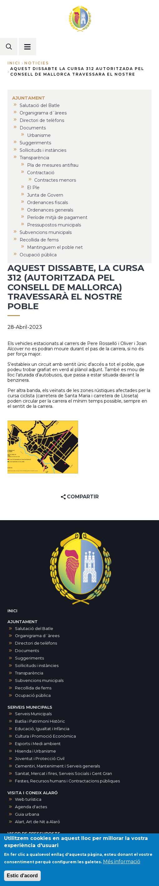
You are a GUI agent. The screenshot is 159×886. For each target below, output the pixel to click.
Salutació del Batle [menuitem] (40, 105)
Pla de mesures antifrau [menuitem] (52, 165)
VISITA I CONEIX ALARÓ (32, 792)
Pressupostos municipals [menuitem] (54, 225)
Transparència (29, 673)
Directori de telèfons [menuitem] (42, 120)
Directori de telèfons (36, 643)
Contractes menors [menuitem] (55, 180)
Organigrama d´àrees (37, 635)
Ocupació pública (33, 695)
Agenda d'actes (31, 806)
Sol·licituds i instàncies (36, 665)
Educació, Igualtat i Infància (42, 728)
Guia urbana (27, 814)
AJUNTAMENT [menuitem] (28, 98)
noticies (36, 63)
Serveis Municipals (33, 713)
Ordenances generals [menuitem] (50, 210)
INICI (12, 611)
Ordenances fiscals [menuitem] (47, 202)
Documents (27, 650)
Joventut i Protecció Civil (39, 758)
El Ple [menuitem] (33, 187)
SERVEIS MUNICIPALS (29, 707)
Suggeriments (29, 658)
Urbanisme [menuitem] (39, 135)
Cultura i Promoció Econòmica (45, 736)
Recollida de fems (33, 688)
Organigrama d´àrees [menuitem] (43, 113)
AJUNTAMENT (22, 621)
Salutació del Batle (34, 628)
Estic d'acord (22, 878)
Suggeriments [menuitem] (35, 143)
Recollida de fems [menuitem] (39, 240)
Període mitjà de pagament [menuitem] (57, 217)
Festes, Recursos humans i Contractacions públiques (67, 781)
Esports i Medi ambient (38, 743)
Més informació (121, 864)
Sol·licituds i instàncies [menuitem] (43, 150)
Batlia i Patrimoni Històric (40, 721)
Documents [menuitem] (33, 128)
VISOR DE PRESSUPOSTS (33, 833)
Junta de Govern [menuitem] (45, 195)
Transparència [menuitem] (34, 158)
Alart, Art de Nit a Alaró (37, 821)
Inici (13, 63)
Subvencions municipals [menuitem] (46, 232)
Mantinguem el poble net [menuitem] (55, 247)
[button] (42, 447)
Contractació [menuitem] (40, 172)
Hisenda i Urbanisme (35, 751)
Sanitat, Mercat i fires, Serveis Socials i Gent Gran (63, 773)
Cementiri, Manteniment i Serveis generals (57, 766)
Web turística (28, 799)
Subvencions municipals (39, 680)
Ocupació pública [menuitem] (38, 255)
